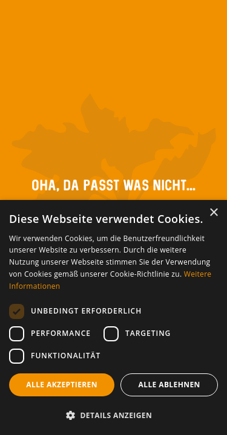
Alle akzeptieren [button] (61, 384)
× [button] (213, 213)
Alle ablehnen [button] (169, 384)
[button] (113, 415)
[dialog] (113, 317)
